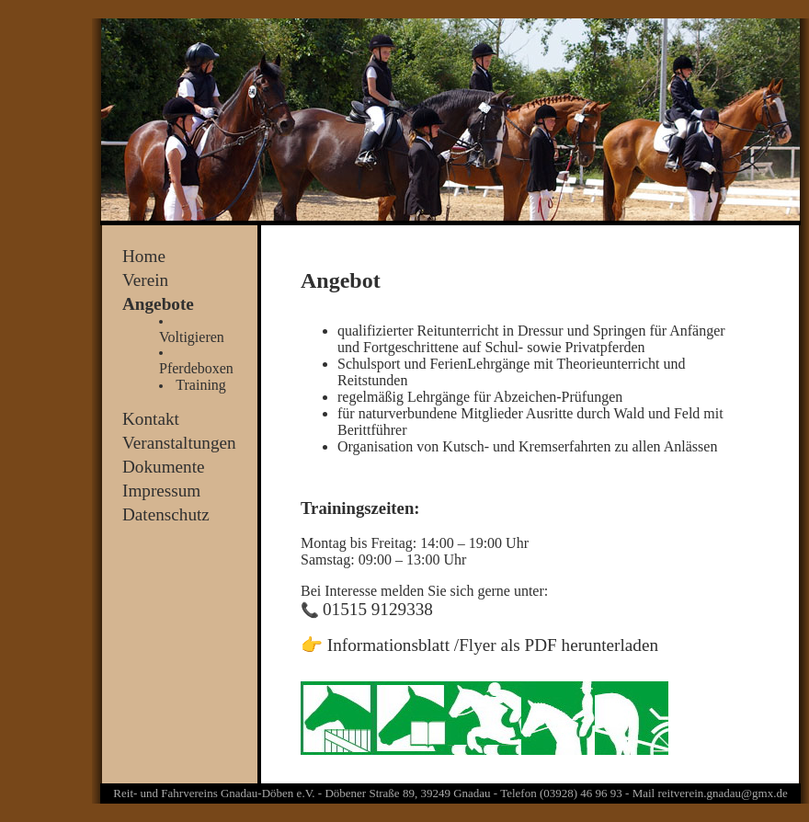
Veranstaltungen (179, 442)
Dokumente (163, 466)
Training (201, 385)
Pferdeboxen (196, 368)
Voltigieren (191, 337)
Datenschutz (166, 514)
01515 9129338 (378, 609)
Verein (145, 280)
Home (143, 256)
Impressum (161, 490)
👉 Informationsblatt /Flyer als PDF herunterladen (479, 645)
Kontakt (150, 418)
